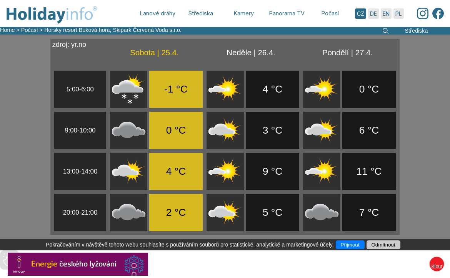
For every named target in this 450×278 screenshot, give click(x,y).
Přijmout (350, 245)
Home (7, 30)
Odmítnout (383, 245)
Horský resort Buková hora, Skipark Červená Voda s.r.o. (113, 30)
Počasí (29, 30)
